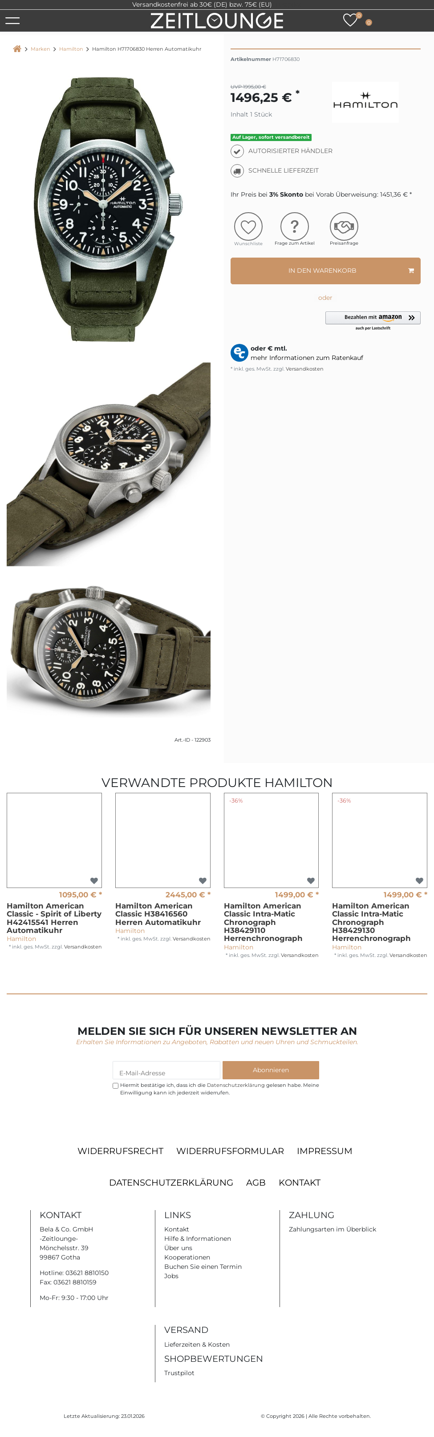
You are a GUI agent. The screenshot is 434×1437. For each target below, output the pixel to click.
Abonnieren (271, 1070)
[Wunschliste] (350, 20)
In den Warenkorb (351, 270)
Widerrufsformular (230, 1151)
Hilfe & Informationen (197, 1239)
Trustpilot (287, 4)
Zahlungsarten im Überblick (332, 1229)
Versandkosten (304, 369)
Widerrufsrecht (120, 1151)
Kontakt (299, 1182)
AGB (256, 1182)
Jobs (171, 1276)
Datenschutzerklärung (171, 1182)
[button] (373, 321)
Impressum (325, 1151)
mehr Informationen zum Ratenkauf (307, 358)
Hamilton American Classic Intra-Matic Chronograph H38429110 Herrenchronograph (263, 922)
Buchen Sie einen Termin (203, 1267)
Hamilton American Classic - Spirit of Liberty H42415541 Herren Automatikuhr (54, 918)
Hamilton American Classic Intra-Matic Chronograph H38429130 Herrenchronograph (371, 922)
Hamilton (71, 49)
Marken (40, 49)
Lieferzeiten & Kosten (197, 1344)
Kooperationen (187, 1257)
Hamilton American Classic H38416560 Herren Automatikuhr (158, 914)
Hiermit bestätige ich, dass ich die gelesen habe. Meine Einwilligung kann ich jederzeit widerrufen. (219, 1089)
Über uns (178, 1248)
